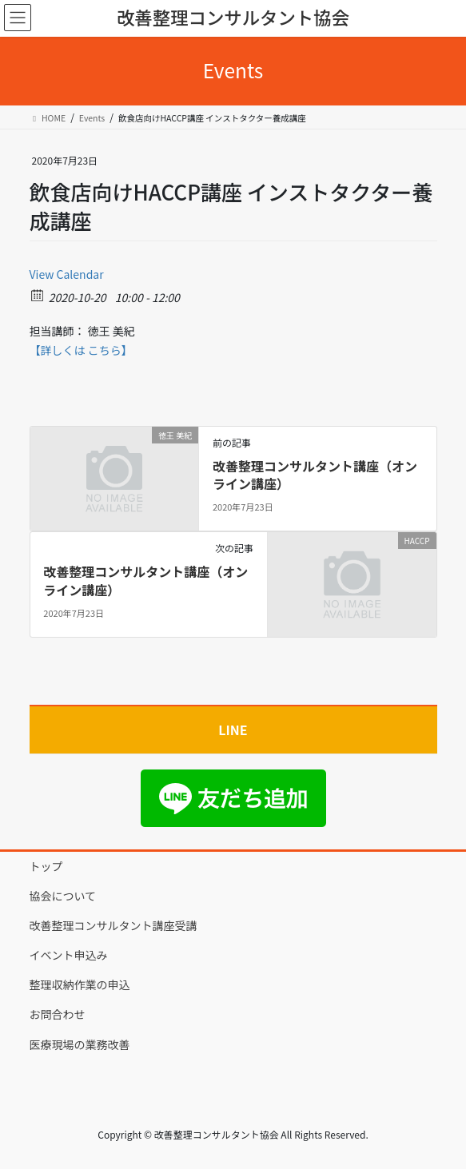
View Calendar (67, 274)
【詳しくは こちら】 (81, 350)
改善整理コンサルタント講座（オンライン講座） (315, 474)
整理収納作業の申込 (80, 984)
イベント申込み (69, 955)
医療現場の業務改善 (80, 1044)
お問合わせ (58, 1014)
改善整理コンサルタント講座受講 (113, 925)
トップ (46, 866)
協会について (63, 896)
